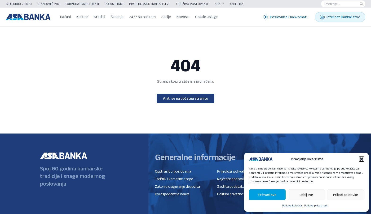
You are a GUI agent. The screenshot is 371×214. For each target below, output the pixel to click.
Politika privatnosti (316, 205)
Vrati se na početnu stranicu (185, 98)
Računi (65, 17)
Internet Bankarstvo (340, 17)
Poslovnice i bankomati (286, 17)
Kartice (82, 17)
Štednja (117, 17)
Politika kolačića (292, 205)
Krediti (99, 17)
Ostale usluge (206, 17)
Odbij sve (306, 195)
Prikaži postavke (345, 195)
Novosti (183, 17)
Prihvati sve (267, 195)
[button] (361, 159)
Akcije (166, 17)
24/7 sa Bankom (142, 17)
